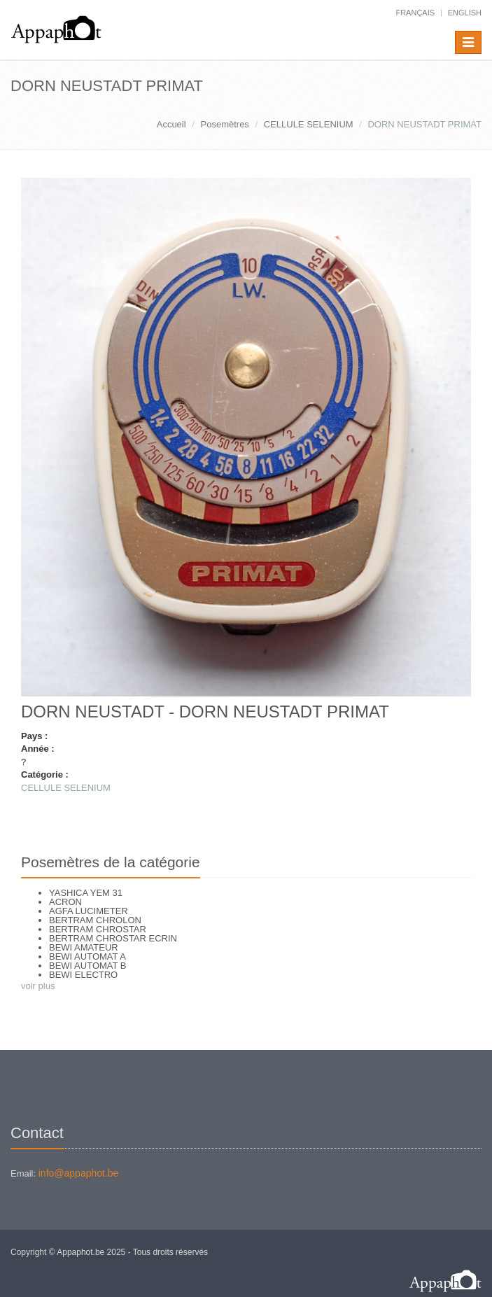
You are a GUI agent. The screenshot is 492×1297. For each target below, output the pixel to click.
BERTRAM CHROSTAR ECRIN (113, 938)
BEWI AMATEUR (83, 947)
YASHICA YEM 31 (85, 893)
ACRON (65, 902)
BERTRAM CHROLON (95, 920)
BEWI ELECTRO (83, 974)
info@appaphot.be (78, 1173)
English (465, 12)
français (415, 12)
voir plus (38, 986)
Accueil (171, 124)
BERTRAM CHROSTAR (97, 929)
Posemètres (225, 124)
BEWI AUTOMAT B (88, 965)
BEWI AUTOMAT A (87, 956)
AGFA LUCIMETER (88, 911)
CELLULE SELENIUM (308, 124)
